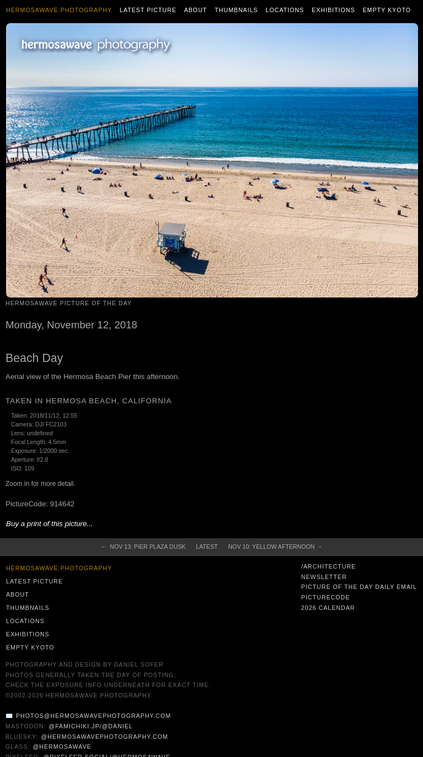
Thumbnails (236, 10)
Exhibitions (333, 10)
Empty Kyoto (386, 10)
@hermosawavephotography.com (105, 736)
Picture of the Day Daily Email (359, 586)
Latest (207, 546)
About (195, 10)
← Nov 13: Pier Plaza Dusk (143, 546)
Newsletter (324, 577)
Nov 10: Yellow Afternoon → (275, 546)
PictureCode (325, 597)
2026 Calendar (328, 607)
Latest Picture (148, 10)
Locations (284, 10)
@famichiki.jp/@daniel (90, 726)
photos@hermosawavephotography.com (93, 715)
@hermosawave (61, 746)
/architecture (328, 566)
